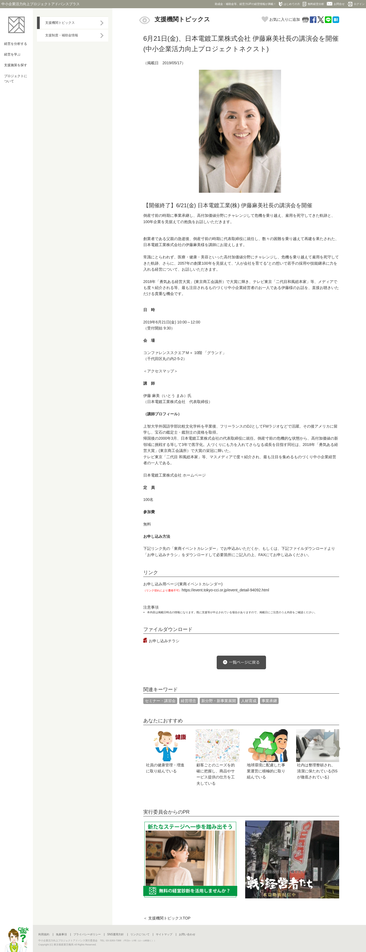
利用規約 (43, 934)
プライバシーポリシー (87, 934)
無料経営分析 (313, 4)
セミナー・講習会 (160, 701)
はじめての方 (289, 4)
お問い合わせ (187, 934)
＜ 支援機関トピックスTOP (166, 918)
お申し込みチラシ (164, 641)
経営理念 (188, 701)
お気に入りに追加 (281, 19)
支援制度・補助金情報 (61, 35)
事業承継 (269, 701)
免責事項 (61, 934)
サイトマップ (164, 934)
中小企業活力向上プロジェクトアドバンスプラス (40, 4)
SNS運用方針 (115, 934)
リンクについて (140, 934)
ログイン (356, 4)
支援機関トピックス (60, 23)
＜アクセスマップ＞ (160, 371)
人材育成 (248, 701)
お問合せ (336, 3)
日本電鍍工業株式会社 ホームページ (174, 475)
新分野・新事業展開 (218, 701)
